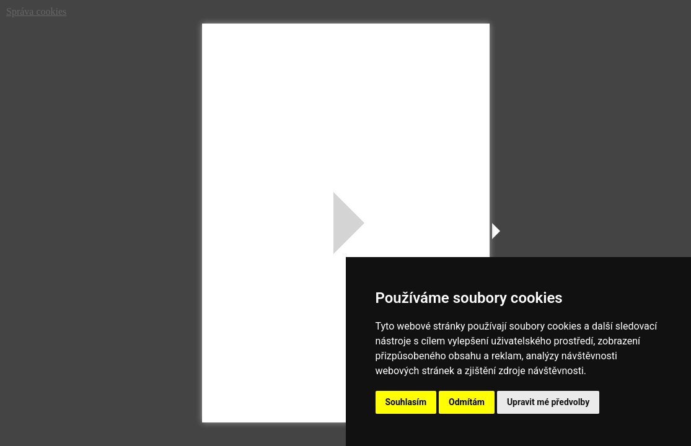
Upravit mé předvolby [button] (548, 402)
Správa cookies (36, 11)
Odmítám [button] (467, 402)
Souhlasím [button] (406, 402)
